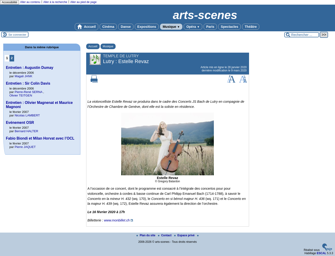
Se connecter (17, 34)
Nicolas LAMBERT (27, 115)
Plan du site (146, 235)
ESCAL (321, 253)
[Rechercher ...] (301, 34)
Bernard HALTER (26, 131)
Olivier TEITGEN (20, 95)
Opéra (192, 27)
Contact (165, 235)
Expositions (146, 27)
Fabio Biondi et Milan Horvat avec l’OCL (40, 138)
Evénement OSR (20, 123)
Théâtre (251, 27)
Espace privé (184, 235)
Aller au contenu (30, 2)
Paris (210, 27)
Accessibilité (9, 2)
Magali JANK (23, 76)
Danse (126, 27)
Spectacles (229, 27)
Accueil (86, 26)
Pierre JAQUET (25, 147)
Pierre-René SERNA (28, 92)
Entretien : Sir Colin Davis (28, 83)
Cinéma (108, 27)
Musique (171, 27)
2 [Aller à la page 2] (12, 58)
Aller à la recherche (55, 2)
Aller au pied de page (83, 2)
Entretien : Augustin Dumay (29, 68)
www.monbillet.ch (117, 220)
